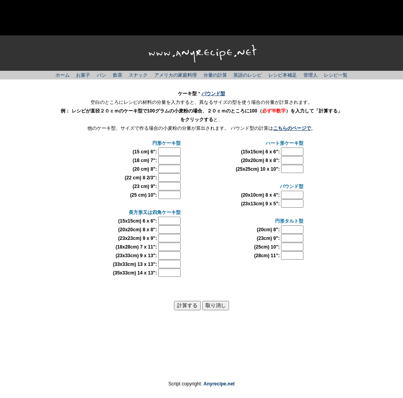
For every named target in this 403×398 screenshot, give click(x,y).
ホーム (62, 75)
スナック (138, 75)
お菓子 (83, 75)
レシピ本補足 (282, 75)
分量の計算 (215, 75)
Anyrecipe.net (219, 384)
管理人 (310, 75)
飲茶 (117, 75)
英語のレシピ (247, 75)
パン (101, 75)
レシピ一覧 (336, 75)
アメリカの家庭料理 (175, 75)
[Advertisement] (201, 17)
